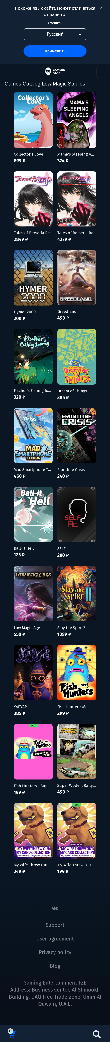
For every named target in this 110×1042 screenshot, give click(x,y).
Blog (55, 966)
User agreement (55, 939)
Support (55, 925)
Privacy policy (55, 952)
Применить (55, 51)
